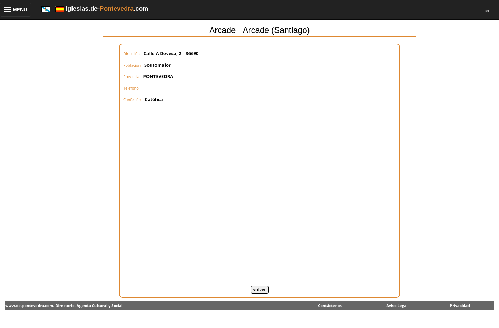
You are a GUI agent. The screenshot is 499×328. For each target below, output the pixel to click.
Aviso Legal (396, 305)
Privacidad (460, 305)
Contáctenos (330, 305)
